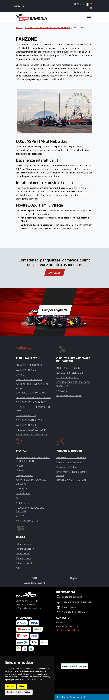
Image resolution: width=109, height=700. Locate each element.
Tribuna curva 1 (23, 558)
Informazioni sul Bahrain (68, 462)
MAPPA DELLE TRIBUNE (69, 395)
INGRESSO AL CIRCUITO (68, 367)
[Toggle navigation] (89, 18)
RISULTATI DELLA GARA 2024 (31, 429)
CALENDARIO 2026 (26, 369)
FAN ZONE (61, 390)
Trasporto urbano (24, 475)
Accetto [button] (10, 686)
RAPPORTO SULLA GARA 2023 (31, 434)
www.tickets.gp (34, 583)
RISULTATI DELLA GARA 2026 (31, 402)
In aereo (20, 470)
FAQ (34, 578)
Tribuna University (25, 548)
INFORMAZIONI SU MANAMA (71, 480)
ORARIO (20, 374)
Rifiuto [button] (21, 686)
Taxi (18, 498)
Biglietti (74, 578)
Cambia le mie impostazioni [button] (18, 692)
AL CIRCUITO (22, 502)
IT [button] (89, 4)
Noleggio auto (23, 493)
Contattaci (54, 273)
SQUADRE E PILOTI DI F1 (29, 365)
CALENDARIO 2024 (26, 424)
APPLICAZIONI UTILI (27, 520)
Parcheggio (21, 488)
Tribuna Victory (23, 543)
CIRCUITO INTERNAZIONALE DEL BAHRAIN (47, 27)
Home (19, 27)
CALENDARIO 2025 (26, 415)
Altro (18, 567)
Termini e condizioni (25, 604)
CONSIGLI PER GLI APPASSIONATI (33, 397)
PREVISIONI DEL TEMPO (29, 379)
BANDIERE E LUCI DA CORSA (31, 392)
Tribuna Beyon (23, 553)
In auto (19, 465)
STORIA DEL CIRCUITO (67, 377)
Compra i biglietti (55, 310)
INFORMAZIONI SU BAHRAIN (71, 457)
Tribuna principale (24, 563)
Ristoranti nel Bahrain (67, 466)
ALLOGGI (20, 516)
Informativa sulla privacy (28, 608)
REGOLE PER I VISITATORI (70, 372)
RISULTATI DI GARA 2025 (29, 420)
